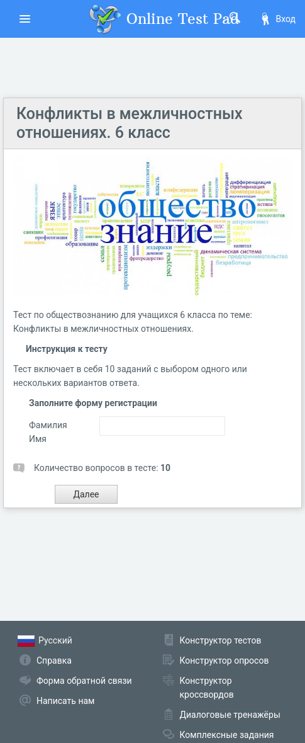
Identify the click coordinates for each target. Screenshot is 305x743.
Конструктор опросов (224, 660)
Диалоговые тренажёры (230, 715)
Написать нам (65, 701)
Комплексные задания (227, 735)
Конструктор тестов (221, 640)
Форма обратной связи (84, 681)
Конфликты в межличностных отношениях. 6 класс (129, 123)
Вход (277, 19)
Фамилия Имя (48, 432)
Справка (54, 660)
